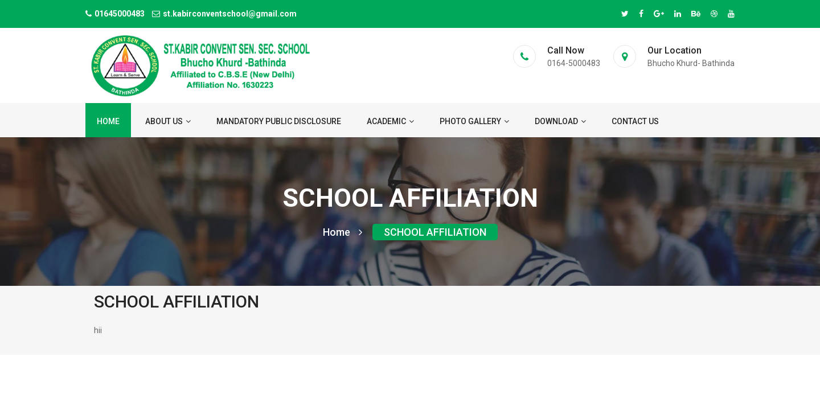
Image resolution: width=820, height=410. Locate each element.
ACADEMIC (390, 121)
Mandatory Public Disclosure (278, 121)
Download (560, 121)
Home (108, 121)
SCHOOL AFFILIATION (435, 232)
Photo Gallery (474, 121)
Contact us (635, 121)
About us (168, 121)
